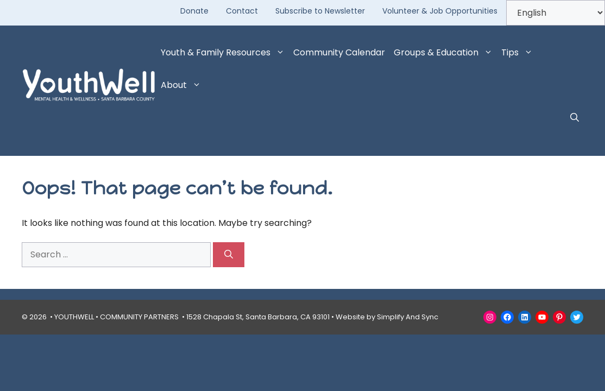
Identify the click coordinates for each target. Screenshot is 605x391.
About (183, 85)
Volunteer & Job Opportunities (439, 10)
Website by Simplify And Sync (387, 317)
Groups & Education (445, 52)
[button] (574, 118)
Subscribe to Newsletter (320, 10)
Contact (242, 10)
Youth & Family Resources (225, 52)
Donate (194, 10)
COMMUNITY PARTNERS (139, 317)
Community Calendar (339, 52)
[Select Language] (555, 13)
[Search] (228, 254)
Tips (519, 52)
